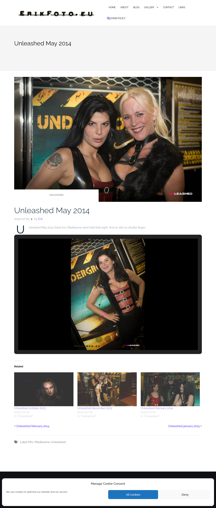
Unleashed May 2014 (52, 210)
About (124, 7)
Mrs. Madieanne (39, 442)
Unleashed (56, 195)
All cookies (133, 494)
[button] (98, 339)
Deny (184, 494)
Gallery (149, 7)
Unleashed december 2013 (94, 408)
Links (181, 7)
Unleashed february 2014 (157, 408)
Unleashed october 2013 (30, 408)
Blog (136, 7)
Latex (24, 442)
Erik (40, 219)
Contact (168, 7)
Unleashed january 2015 (184, 426)
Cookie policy (117, 18)
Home (112, 7)
